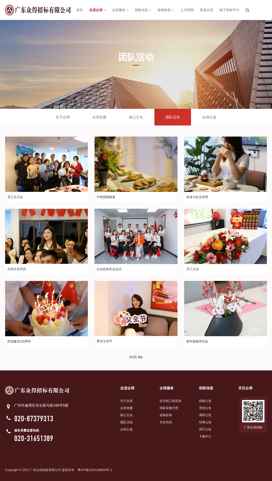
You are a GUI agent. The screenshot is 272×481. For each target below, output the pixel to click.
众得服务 (120, 10)
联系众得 (206, 10)
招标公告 (205, 401)
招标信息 (143, 10)
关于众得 (63, 117)
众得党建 (99, 117)
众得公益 (209, 117)
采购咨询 (166, 415)
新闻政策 (166, 10)
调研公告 (205, 415)
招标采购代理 (169, 408)
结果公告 (205, 422)
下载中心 (205, 436)
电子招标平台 (229, 10)
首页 (79, 10)
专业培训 (166, 422)
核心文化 (136, 117)
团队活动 (173, 117)
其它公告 (205, 429)
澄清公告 (205, 408)
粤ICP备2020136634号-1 (94, 470)
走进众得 (97, 10)
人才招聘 (187, 10)
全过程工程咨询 (170, 401)
